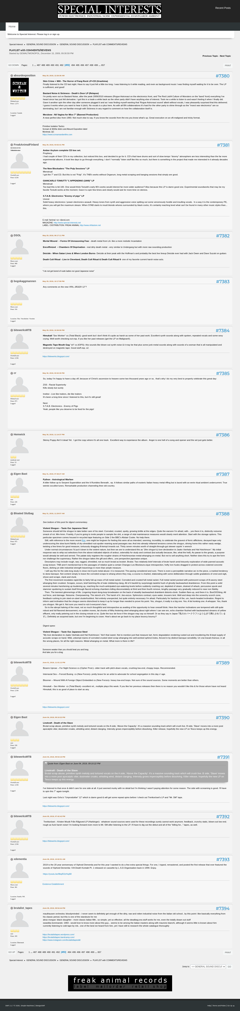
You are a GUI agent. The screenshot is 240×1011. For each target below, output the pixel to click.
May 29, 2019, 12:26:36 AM (53, 76)
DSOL (17, 235)
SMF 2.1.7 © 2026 (12, 1006)
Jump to (185, 966)
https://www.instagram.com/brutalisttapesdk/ (62, 940)
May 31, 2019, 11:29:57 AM (53, 513)
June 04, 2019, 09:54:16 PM (54, 757)
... (35, 65)
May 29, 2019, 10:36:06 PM (53, 330)
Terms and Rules (219, 1006)
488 (43, 65)
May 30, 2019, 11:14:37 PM (53, 434)
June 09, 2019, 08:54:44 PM (54, 908)
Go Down (13, 65)
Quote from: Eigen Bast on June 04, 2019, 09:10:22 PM (74, 763)
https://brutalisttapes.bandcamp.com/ (58, 937)
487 (39, 65)
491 (57, 65)
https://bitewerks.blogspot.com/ (56, 356)
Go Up (11, 952)
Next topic (225, 56)
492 (61, 65)
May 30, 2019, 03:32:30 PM (53, 373)
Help (209, 1006)
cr (15, 372)
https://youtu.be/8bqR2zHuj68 (57, 874)
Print (228, 65)
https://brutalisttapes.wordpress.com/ (58, 934)
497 (87, 65)
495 (77, 65)
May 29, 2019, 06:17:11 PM (53, 235)
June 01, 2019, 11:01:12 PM (54, 662)
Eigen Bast (20, 473)
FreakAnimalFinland (26, 144)
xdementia (20, 859)
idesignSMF (40, 1006)
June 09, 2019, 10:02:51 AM (54, 859)
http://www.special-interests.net (67, 223)
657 (103, 65)
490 (52, 65)
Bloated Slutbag (24, 513)
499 (96, 65)
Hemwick (19, 434)
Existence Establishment (53, 884)
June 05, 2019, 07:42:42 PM (54, 816)
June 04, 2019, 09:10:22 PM (54, 717)
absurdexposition (24, 75)
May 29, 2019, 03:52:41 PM (53, 145)
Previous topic (210, 56)
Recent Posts (223, 7)
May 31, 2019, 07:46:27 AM (53, 474)
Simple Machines (27, 1006)
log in (46, 34)
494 (73, 65)
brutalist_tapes (23, 907)
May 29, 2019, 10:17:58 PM (53, 281)
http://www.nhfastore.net (90, 225)
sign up (55, 34)
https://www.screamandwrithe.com (57, 134)
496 (82, 65)
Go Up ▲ (231, 1006)
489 (48, 65)
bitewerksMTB (22, 330)
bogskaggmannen (25, 281)
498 (91, 65)
